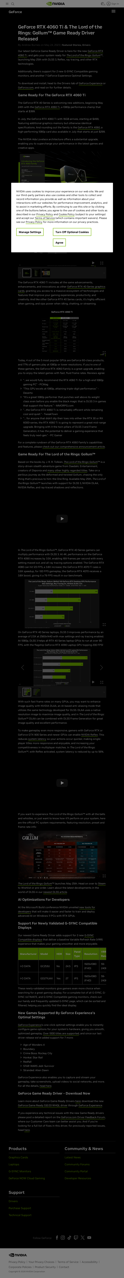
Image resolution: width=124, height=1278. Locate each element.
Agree (59, 242)
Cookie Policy (67, 214)
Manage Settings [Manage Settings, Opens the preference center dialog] (30, 232)
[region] (62, 217)
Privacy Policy (44, 214)
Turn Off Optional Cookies (72, 232)
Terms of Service (45, 218)
